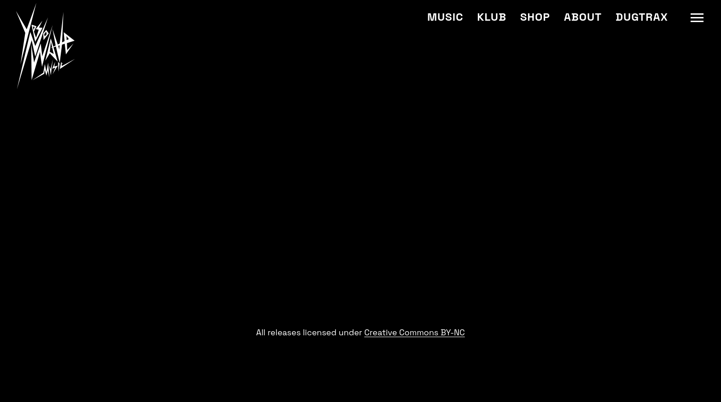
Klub (491, 17)
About (583, 17)
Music (445, 17)
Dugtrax (642, 17)
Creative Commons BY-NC (414, 332)
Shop (535, 17)
